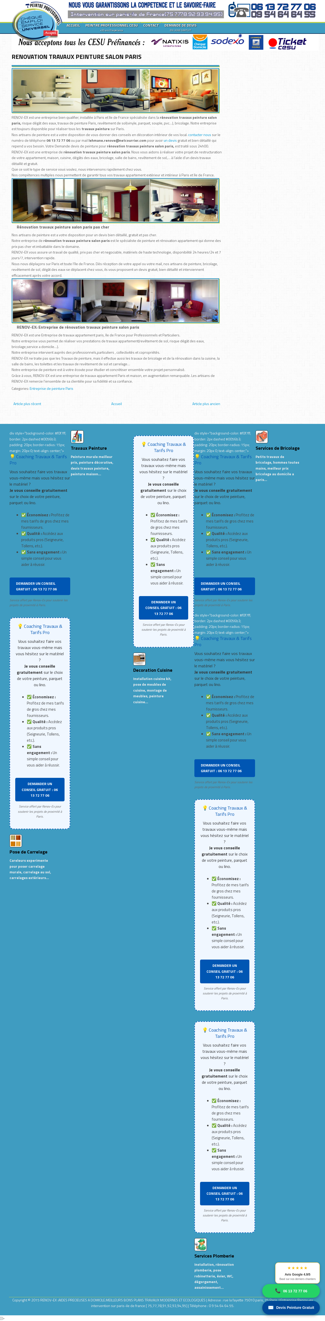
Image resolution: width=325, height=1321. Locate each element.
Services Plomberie (214, 1255)
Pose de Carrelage (28, 851)
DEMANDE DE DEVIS (180, 27)
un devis (171, 140)
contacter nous (199, 134)
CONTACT (151, 25)
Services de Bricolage (278, 448)
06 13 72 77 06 (291, 1291)
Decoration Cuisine (152, 670)
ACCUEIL (73, 25)
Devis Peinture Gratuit (291, 1307)
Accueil (116, 403)
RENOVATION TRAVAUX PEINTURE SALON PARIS (76, 56)
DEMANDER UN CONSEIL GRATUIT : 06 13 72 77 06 (36, 586)
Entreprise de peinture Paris (51, 388)
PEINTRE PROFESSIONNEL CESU (111, 27)
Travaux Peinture (89, 448)
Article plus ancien (206, 403)
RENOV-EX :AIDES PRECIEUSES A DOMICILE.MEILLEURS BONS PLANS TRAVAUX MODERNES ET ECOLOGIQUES (123, 1300)
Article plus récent (27, 403)
